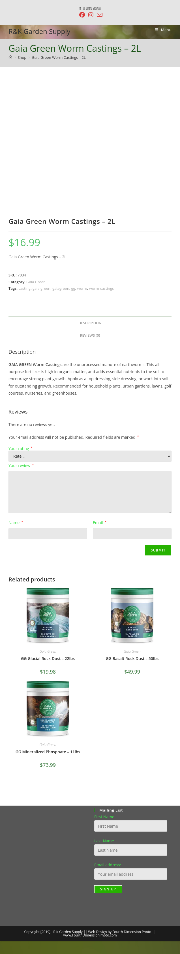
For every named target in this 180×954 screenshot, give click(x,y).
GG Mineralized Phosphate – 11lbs (48, 751)
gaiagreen (60, 288)
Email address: (107, 865)
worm (82, 288)
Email (99, 522)
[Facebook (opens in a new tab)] (82, 15)
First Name (104, 816)
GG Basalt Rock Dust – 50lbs (132, 658)
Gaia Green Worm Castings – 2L (59, 57)
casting (24, 288)
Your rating (20, 449)
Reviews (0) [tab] (90, 335)
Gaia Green (36, 281)
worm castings (101, 288)
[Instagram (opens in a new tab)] (91, 15)
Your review (21, 465)
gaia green (41, 288)
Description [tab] (90, 323)
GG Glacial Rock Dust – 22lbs (48, 658)
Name (15, 522)
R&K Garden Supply (39, 31)
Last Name (104, 840)
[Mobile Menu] (161, 29)
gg (73, 288)
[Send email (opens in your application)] (98, 15)
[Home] (10, 57)
